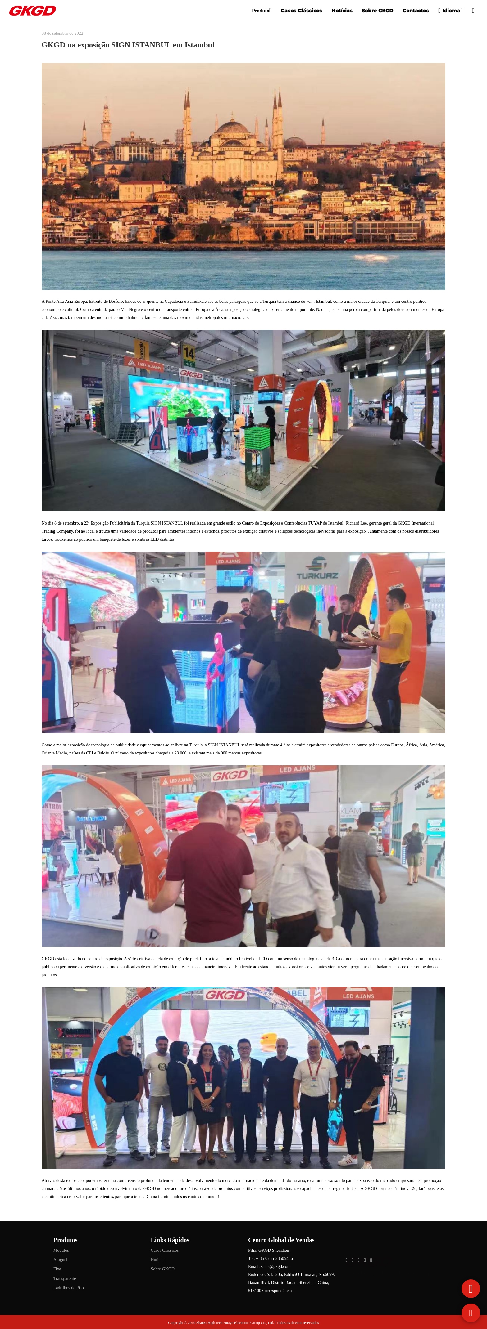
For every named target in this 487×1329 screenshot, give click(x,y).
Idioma (449, 10)
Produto (260, 10)
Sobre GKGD (377, 11)
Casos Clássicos (301, 11)
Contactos (416, 11)
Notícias (342, 11)
